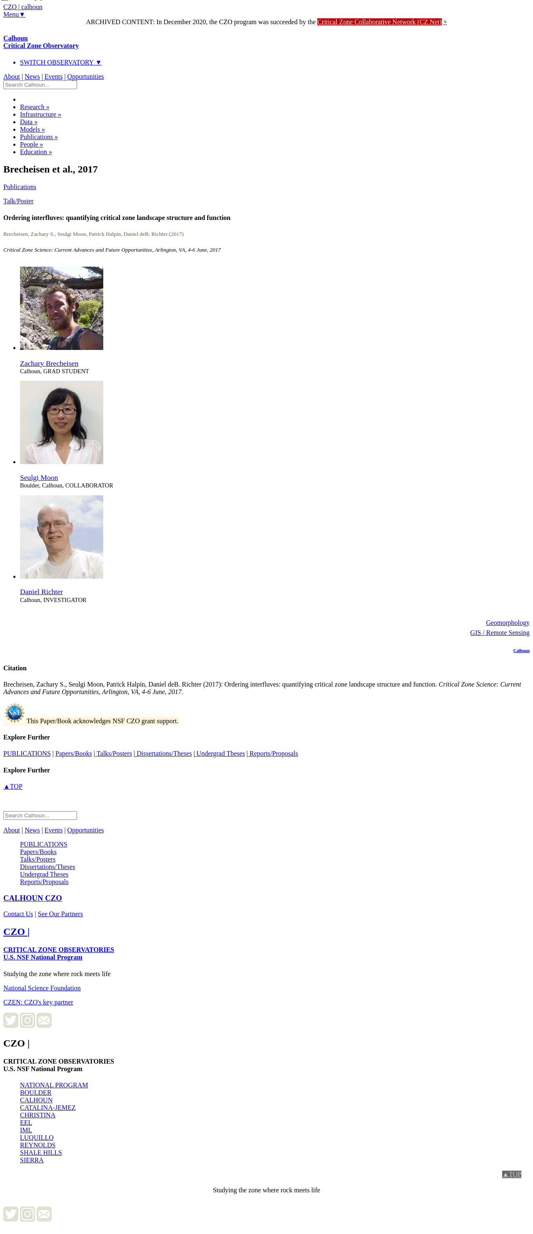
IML (26, 1130)
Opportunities (85, 76)
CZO (32, 898)
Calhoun (41, 42)
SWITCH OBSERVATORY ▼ (61, 62)
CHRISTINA (37, 1115)
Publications (39, 136)
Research (35, 106)
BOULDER (36, 1092)
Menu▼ (14, 14)
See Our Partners (60, 913)
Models (32, 129)
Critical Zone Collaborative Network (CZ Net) (379, 21)
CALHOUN (36, 1100)
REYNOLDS (37, 1145)
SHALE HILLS (41, 1152)
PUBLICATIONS (27, 753)
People (31, 144)
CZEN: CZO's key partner (38, 1002)
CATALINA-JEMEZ (48, 1107)
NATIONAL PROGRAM (54, 1085)
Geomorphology (508, 622)
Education (36, 151)
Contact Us (18, 913)
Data (28, 121)
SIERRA (32, 1160)
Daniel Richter (41, 591)
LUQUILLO (37, 1137)
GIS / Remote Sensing (500, 632)
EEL (26, 1122)
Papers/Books (73, 753)
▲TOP (12, 786)
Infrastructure (40, 114)
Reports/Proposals (273, 753)
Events (54, 76)
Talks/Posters (113, 753)
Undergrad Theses (220, 753)
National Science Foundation (42, 988)
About (11, 76)
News (32, 76)
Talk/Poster (18, 201)
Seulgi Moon (39, 477)
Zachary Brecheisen (49, 363)
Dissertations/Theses (163, 753)
